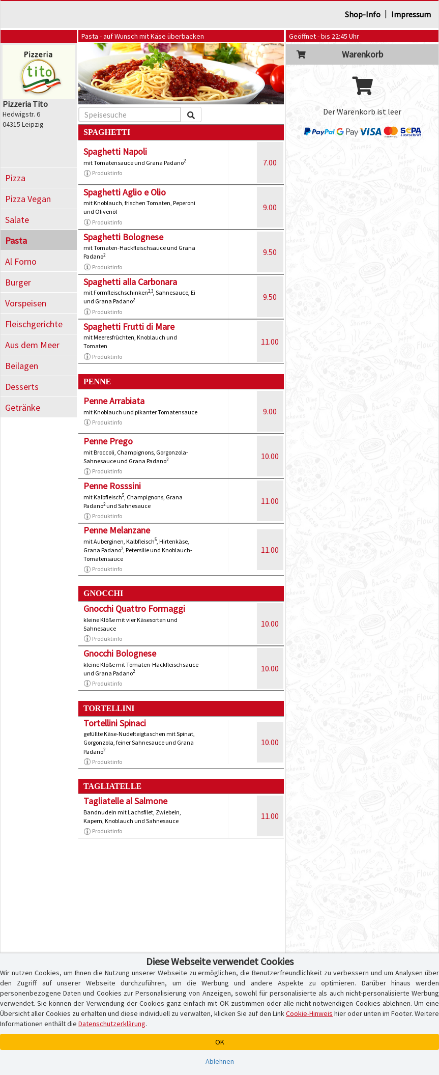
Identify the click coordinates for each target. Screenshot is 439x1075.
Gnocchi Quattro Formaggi (134, 608)
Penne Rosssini (112, 486)
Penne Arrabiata (113, 401)
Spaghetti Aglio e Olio (124, 192)
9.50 (270, 252)
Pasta (16, 240)
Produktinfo (102, 173)
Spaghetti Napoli (115, 151)
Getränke (22, 407)
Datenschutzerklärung (111, 1023)
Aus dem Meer (32, 345)
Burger (18, 282)
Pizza (15, 178)
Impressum (411, 14)
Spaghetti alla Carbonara (130, 282)
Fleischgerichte (34, 324)
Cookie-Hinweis (309, 1013)
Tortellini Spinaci (114, 723)
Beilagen (21, 366)
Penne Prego (108, 441)
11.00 (270, 341)
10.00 (270, 456)
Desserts (22, 386)
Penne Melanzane (116, 530)
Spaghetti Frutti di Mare (128, 326)
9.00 (270, 207)
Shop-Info (363, 14)
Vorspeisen (25, 303)
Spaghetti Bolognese (123, 237)
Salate (17, 219)
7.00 (270, 162)
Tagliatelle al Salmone (125, 801)
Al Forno (21, 261)
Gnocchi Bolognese (119, 653)
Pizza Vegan (28, 199)
